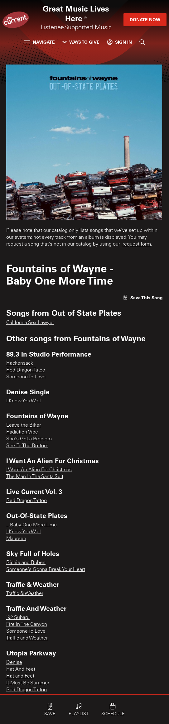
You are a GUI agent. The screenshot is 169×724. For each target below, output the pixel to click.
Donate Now (145, 19)
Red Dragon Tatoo (25, 370)
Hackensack (19, 363)
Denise (14, 662)
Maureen (16, 538)
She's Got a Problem (29, 439)
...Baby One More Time (31, 525)
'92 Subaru (18, 617)
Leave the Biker (23, 425)
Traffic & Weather (24, 593)
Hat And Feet (20, 669)
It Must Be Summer (27, 683)
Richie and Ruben (26, 562)
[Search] (142, 42)
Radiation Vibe (22, 432)
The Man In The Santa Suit (34, 476)
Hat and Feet (20, 676)
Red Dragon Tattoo (26, 500)
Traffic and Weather (27, 638)
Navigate (39, 42)
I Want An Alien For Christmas (39, 469)
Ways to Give (80, 42)
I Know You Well (23, 401)
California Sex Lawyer (30, 322)
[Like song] (143, 297)
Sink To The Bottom (27, 446)
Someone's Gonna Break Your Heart (45, 569)
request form (137, 244)
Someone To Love (26, 377)
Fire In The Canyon (26, 624)
